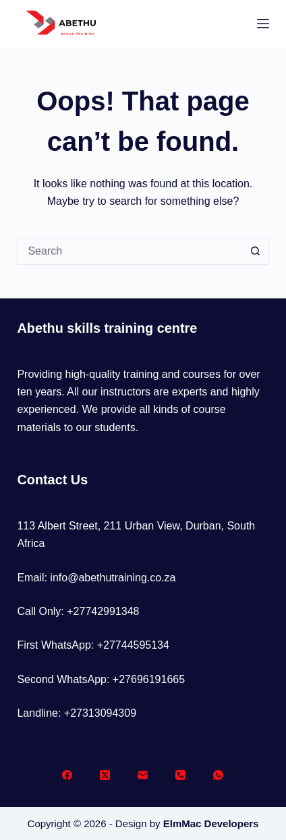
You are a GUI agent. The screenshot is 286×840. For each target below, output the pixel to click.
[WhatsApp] (218, 775)
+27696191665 (149, 679)
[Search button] (255, 251)
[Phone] (180, 775)
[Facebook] (67, 775)
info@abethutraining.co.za (112, 577)
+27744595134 (133, 645)
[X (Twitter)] (105, 775)
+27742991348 (103, 611)
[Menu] (263, 24)
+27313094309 (100, 713)
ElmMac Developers (211, 823)
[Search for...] (129, 251)
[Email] (143, 775)
